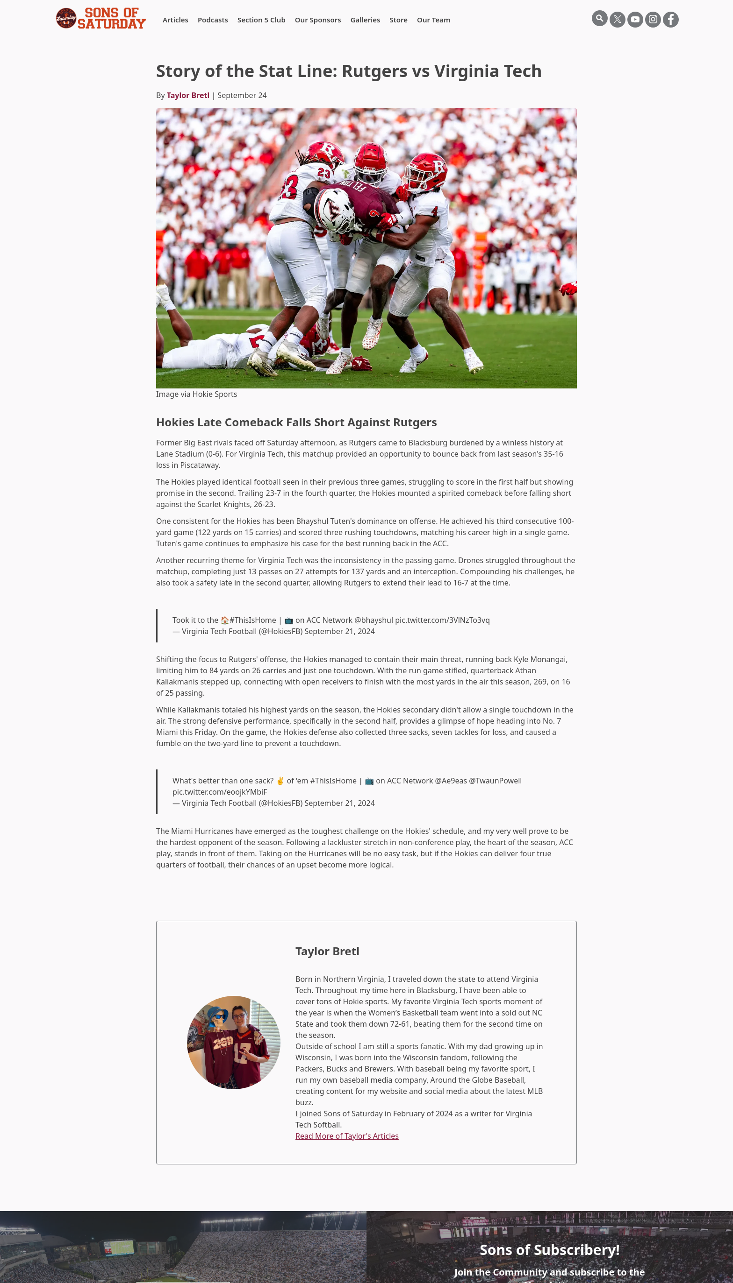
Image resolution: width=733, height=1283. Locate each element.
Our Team (433, 19)
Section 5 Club (261, 19)
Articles (175, 19)
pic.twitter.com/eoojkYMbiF (219, 792)
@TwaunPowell (495, 780)
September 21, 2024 (339, 631)
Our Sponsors (318, 19)
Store (398, 19)
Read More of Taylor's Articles (347, 1136)
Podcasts (213, 19)
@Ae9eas (451, 780)
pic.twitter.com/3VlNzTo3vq (442, 620)
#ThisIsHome (253, 620)
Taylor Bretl (188, 95)
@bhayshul (373, 620)
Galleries (366, 19)
